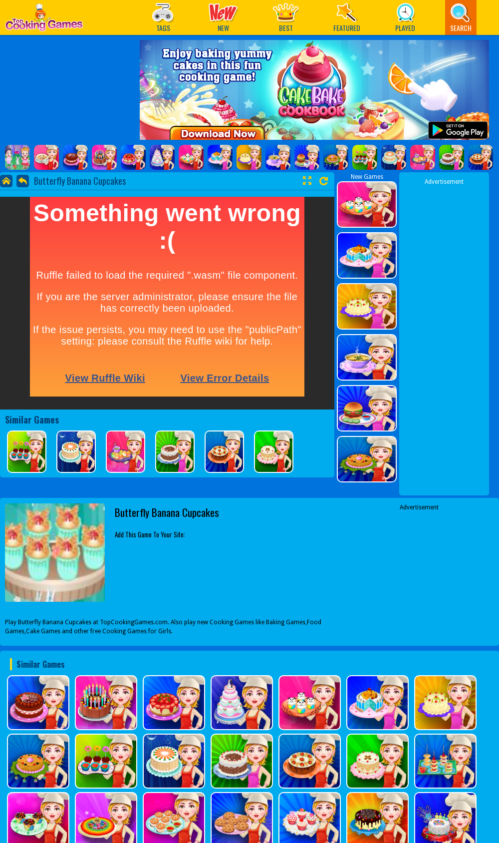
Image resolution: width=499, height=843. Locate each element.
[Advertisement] (419, 574)
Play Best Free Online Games (44, 20)
